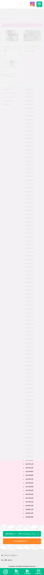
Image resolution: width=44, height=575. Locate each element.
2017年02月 (29, 498)
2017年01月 (29, 502)
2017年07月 (29, 479)
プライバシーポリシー (11, 555)
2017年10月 (29, 468)
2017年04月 (29, 490)
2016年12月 (29, 505)
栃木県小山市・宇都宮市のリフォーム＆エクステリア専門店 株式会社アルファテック (15, 4)
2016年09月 (29, 517)
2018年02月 (29, 453)
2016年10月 (29, 513)
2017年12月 (29, 460)
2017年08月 (29, 475)
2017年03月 (29, 494)
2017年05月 (29, 487)
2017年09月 (29, 471)
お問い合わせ (8, 560)
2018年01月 (29, 456)
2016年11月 (29, 509)
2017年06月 (29, 483)
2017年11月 (29, 464)
